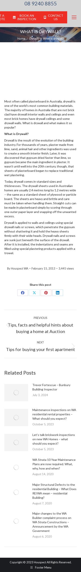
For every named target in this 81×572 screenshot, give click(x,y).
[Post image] (16, 392)
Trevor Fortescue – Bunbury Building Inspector (51, 387)
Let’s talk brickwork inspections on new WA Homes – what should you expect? (53, 439)
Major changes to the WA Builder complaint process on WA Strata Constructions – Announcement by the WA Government (51, 522)
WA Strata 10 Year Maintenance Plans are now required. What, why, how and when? (54, 464)
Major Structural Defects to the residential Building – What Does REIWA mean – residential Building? (54, 491)
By (17, 268)
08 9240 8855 (40, 3)
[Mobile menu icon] (74, 17)
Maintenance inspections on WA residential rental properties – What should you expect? (54, 414)
